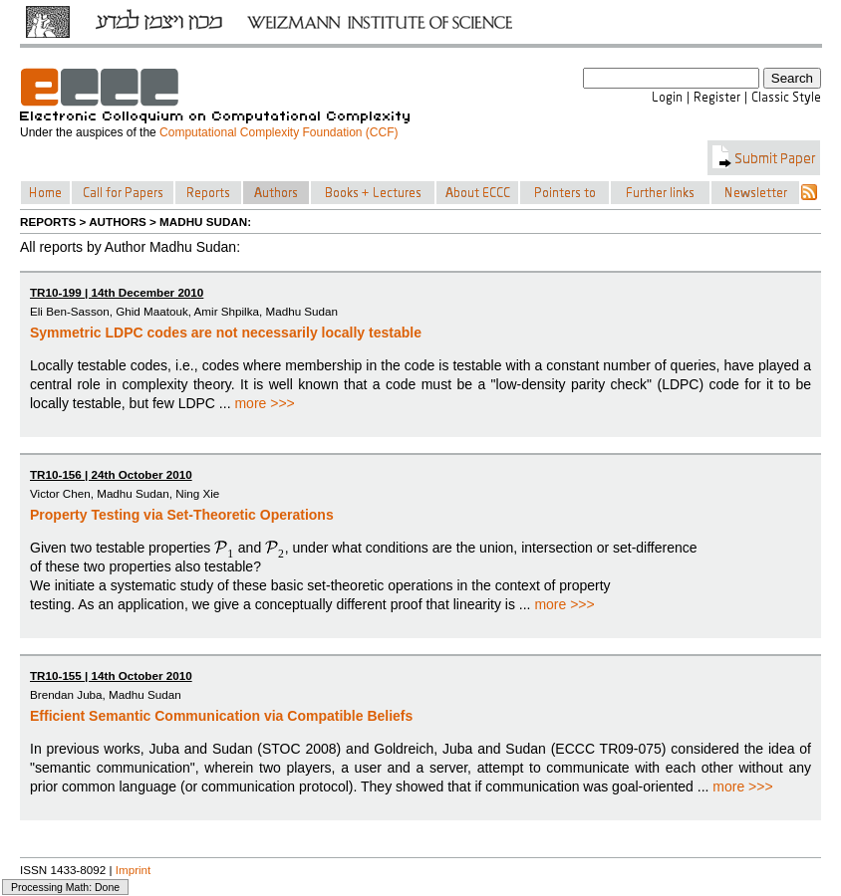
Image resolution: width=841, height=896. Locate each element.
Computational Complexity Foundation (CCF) (278, 132)
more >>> (264, 403)
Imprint (133, 869)
